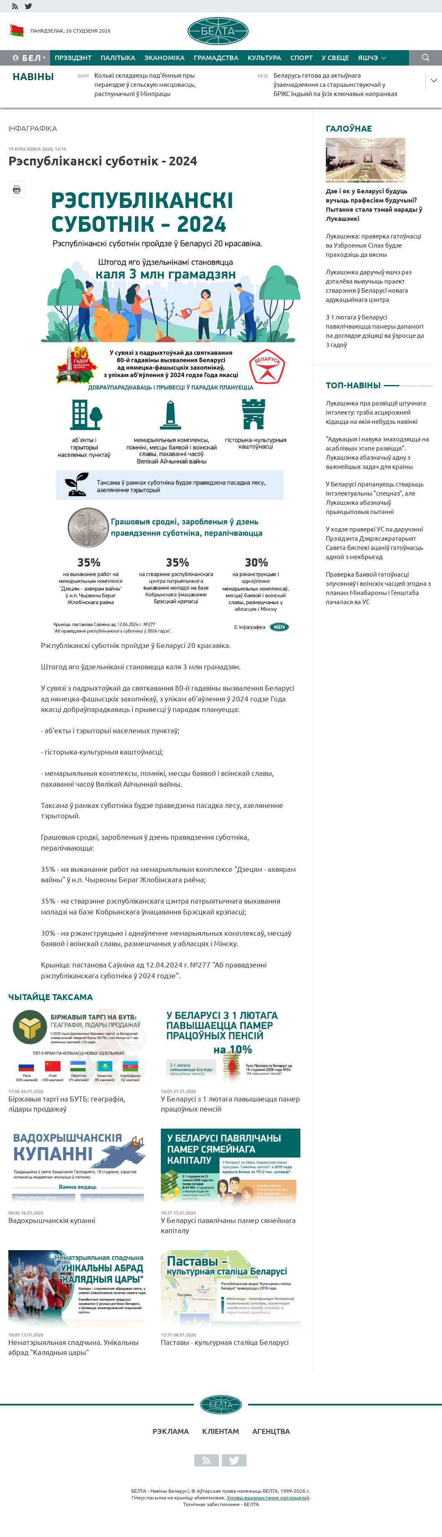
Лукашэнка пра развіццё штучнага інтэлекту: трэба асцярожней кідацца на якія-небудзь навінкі (376, 412)
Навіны (33, 76)
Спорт (301, 57)
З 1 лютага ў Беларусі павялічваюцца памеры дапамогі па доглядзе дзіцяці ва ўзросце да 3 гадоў (375, 331)
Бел (32, 58)
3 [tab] (425, 382)
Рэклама (170, 1431)
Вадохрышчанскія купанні (51, 1220)
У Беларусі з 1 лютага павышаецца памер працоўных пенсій (230, 1104)
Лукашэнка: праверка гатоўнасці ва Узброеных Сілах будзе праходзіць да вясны (374, 245)
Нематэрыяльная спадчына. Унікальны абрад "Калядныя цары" (73, 1347)
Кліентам (220, 1431)
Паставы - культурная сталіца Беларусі (225, 1342)
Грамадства (216, 57)
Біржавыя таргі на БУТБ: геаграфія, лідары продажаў (66, 1104)
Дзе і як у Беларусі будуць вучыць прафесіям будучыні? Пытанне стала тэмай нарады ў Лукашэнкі (374, 204)
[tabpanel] (379, 507)
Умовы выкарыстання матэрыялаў (268, 1497)
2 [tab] (408, 382)
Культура (264, 57)
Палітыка (118, 57)
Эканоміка (165, 57)
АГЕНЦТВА (271, 1431)
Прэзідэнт (73, 57)
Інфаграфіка (32, 128)
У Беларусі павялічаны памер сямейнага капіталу (228, 1225)
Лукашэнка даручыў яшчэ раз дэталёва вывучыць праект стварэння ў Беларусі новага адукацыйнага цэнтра (369, 285)
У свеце (335, 57)
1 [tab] (391, 382)
